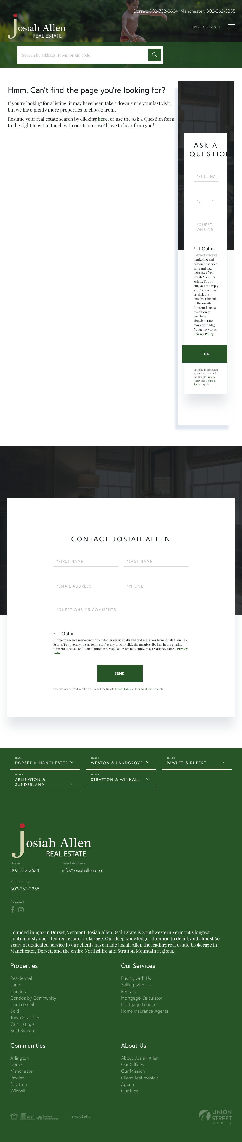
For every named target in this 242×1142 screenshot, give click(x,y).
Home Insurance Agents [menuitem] (145, 1011)
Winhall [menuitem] (17, 1091)
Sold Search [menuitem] (22, 1031)
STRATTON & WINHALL (115, 779)
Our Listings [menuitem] (22, 1024)
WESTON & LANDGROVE (117, 762)
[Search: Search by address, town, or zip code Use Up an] (84, 55)
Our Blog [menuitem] (130, 1091)
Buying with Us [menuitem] (136, 978)
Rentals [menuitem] (128, 991)
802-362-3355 (220, 11)
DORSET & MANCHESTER (41, 762)
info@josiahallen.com (83, 870)
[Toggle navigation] (231, 26)
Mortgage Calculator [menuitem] (141, 998)
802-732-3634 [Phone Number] (24, 870)
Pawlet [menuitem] (17, 1078)
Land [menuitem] (15, 985)
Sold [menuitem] (14, 1011)
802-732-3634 (163, 11)
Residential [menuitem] (21, 978)
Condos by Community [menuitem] (33, 998)
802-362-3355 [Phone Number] (25, 889)
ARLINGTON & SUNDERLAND (30, 782)
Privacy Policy (204, 334)
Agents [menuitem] (128, 1084)
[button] (154, 55)
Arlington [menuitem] (19, 1058)
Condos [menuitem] (18, 991)
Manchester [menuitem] (22, 1071)
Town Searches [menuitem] (25, 1017)
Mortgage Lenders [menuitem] (139, 1004)
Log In (214, 27)
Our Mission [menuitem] (133, 1071)
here (102, 119)
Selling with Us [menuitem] (136, 985)
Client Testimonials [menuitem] (140, 1078)
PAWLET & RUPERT (187, 762)
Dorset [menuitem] (17, 1064)
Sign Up (198, 27)
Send (204, 353)
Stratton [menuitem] (18, 1084)
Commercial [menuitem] (22, 1004)
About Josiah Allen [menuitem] (139, 1058)
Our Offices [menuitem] (132, 1064)
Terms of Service (146, 689)
